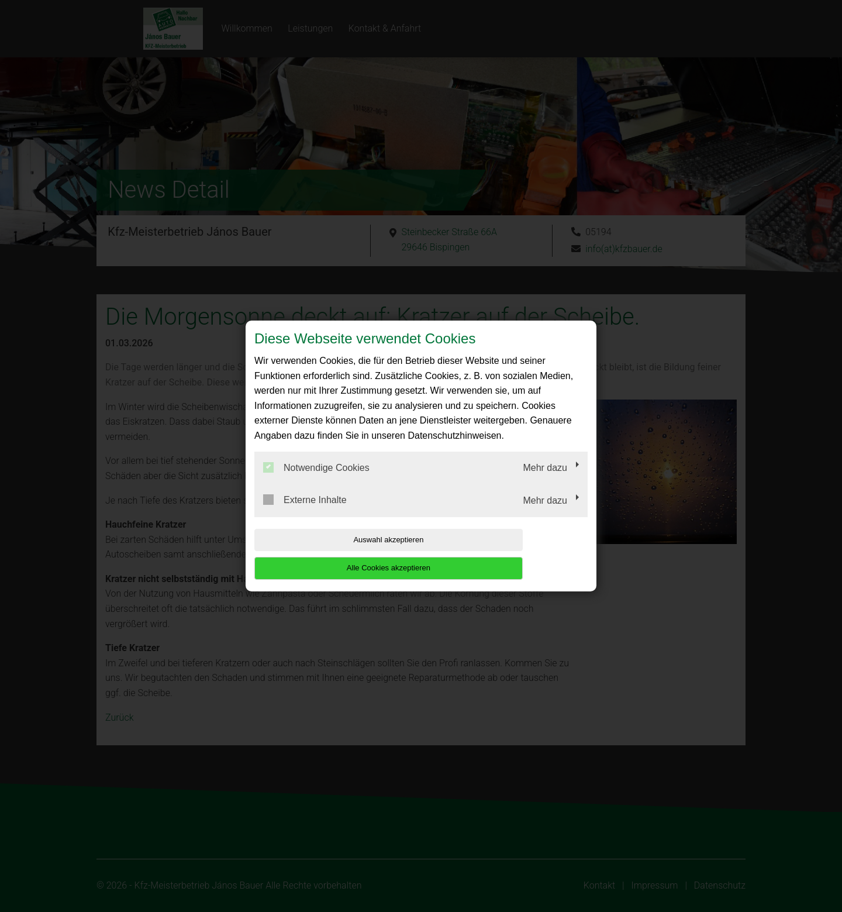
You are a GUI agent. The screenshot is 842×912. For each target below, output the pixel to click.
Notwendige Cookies (316, 481)
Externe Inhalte (305, 514)
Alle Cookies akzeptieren (512, 553)
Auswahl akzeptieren (329, 553)
